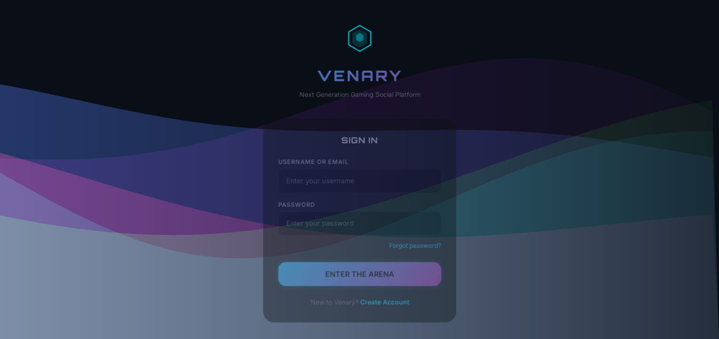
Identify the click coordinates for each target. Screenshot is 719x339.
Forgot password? (413, 246)
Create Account (384, 302)
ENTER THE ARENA (359, 274)
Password (298, 207)
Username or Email (315, 166)
